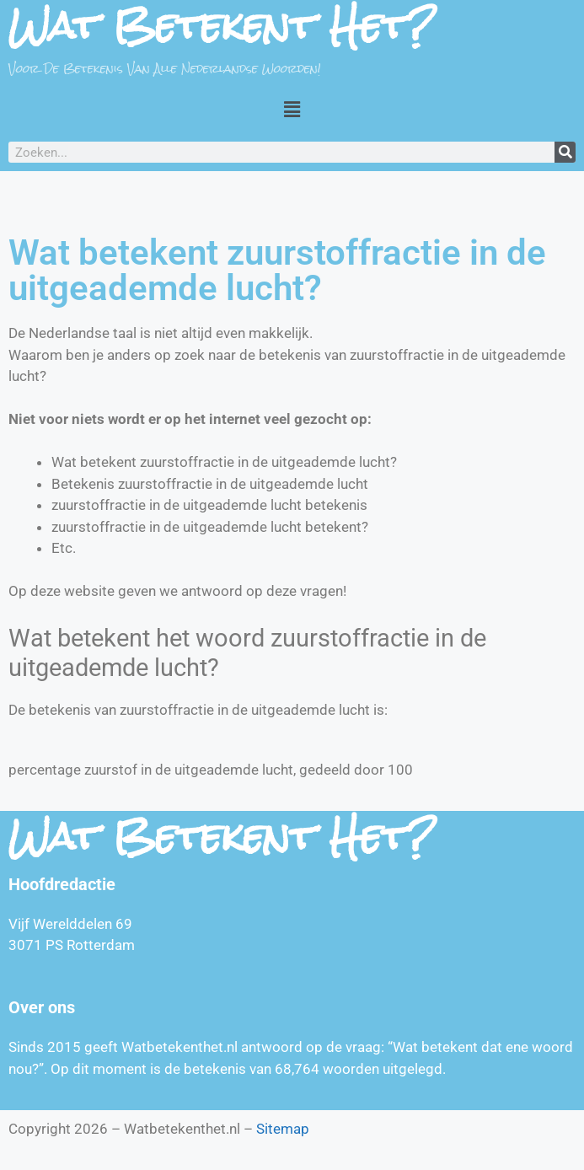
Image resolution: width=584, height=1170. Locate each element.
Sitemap (282, 1128)
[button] (291, 109)
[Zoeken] (565, 152)
